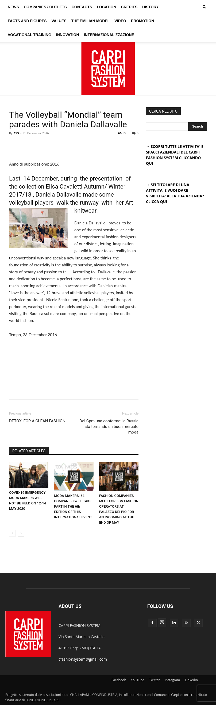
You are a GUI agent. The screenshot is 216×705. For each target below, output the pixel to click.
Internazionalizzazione (109, 35)
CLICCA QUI (156, 201)
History (150, 7)
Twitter (154, 680)
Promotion (142, 21)
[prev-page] (12, 533)
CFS (16, 133)
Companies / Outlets (45, 7)
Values (59, 21)
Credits (129, 7)
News (13, 7)
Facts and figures (27, 21)
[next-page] (21, 533)
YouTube (137, 680)
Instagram (172, 680)
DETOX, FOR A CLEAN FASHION (37, 421)
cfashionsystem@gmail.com (83, 659)
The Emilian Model (90, 21)
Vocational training (29, 35)
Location (106, 7)
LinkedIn (191, 680)
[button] (204, 7)
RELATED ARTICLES (28, 451)
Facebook (118, 680)
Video (120, 21)
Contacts (82, 7)
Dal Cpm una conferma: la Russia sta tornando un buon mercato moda (108, 427)
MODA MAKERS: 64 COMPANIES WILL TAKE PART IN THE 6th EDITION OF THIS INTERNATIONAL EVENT (73, 506)
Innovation (67, 35)
